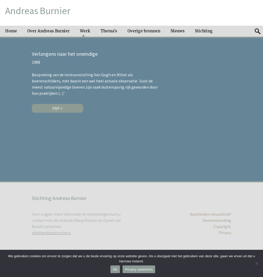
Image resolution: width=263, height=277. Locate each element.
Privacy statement (139, 269)
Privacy (225, 232)
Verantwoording (217, 220)
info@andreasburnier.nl (51, 232)
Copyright (222, 226)
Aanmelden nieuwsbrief (210, 214)
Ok (115, 269)
